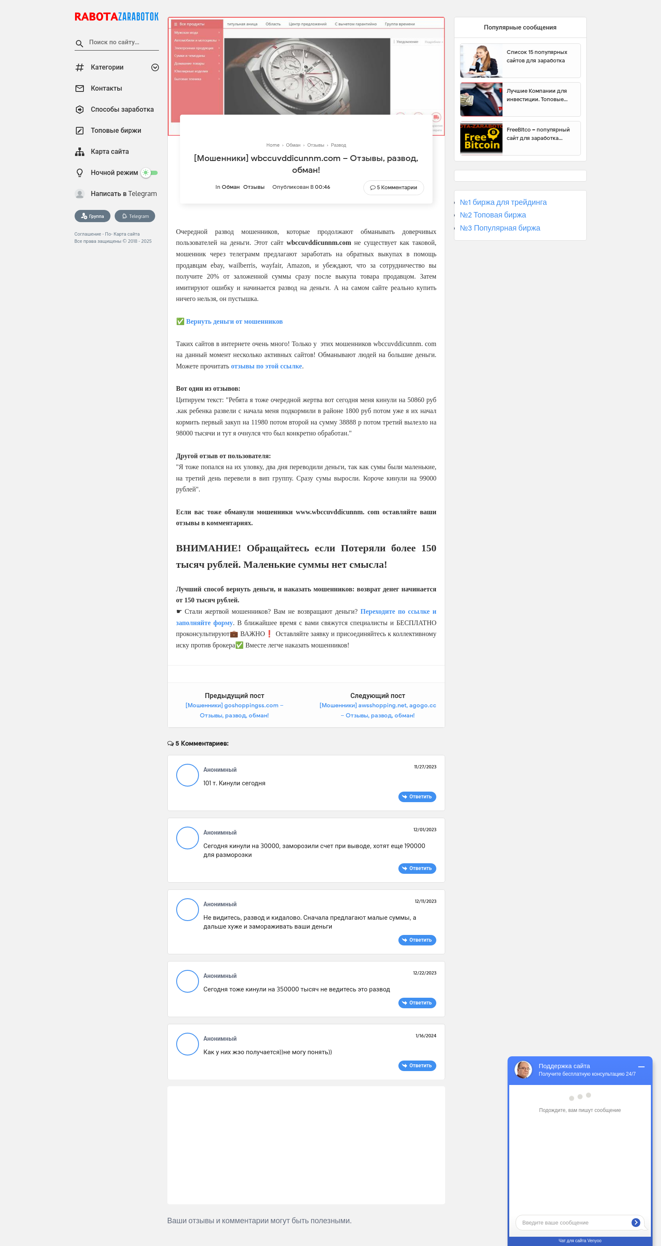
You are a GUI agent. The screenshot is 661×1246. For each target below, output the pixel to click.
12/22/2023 (424, 973)
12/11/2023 (425, 901)
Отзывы (254, 187)
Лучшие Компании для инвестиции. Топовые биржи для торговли (537, 95)
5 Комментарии (397, 187)
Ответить (420, 796)
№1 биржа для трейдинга (503, 202)
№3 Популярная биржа (500, 228)
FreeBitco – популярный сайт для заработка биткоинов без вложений (540, 134)
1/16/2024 (426, 1036)
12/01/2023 (425, 829)
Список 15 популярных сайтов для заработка (537, 56)
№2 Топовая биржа (493, 215)
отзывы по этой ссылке (266, 366)
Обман (231, 187)
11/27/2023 (425, 767)
